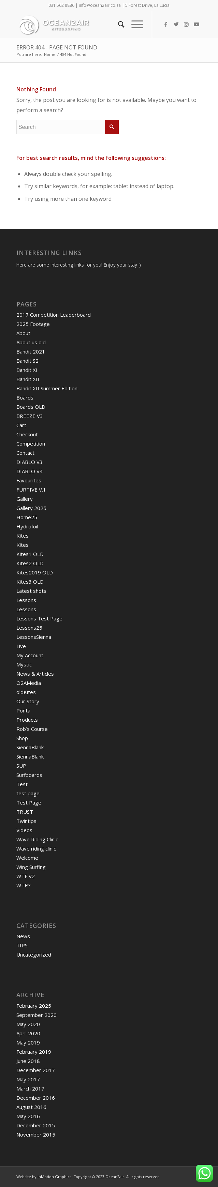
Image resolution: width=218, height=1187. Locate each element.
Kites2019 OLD (34, 572)
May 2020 (28, 1024)
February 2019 (33, 1051)
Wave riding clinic (36, 848)
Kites (22, 535)
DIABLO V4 (29, 471)
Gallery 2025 (31, 508)
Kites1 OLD (30, 554)
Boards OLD (30, 406)
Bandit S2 (27, 360)
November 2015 (35, 1134)
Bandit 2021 (30, 351)
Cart (21, 425)
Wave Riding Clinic (37, 839)
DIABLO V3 (29, 462)
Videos (24, 830)
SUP (21, 765)
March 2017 (30, 1088)
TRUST (24, 811)
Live (21, 646)
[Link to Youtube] (196, 24)
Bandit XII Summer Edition (46, 388)
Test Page (28, 802)
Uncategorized (33, 954)
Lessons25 (29, 627)
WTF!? (23, 885)
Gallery (24, 498)
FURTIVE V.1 (31, 489)
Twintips (26, 820)
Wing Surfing (31, 866)
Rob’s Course (32, 728)
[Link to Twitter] (176, 24)
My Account (29, 655)
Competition (30, 443)
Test (22, 784)
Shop (22, 738)
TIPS (22, 945)
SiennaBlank (30, 747)
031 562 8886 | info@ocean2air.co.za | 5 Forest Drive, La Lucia (109, 5)
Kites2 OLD (30, 563)
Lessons (26, 600)
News (23, 936)
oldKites (26, 692)
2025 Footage (33, 323)
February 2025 (33, 1005)
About (23, 333)
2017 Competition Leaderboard (53, 314)
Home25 (26, 517)
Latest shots (31, 590)
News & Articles (35, 673)
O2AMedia (28, 682)
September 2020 (36, 1014)
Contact (25, 452)
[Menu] (134, 24)
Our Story (27, 701)
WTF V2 (25, 876)
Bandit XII (27, 379)
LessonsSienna (33, 636)
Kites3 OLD (30, 581)
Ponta (23, 710)
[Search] (118, 24)
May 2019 (28, 1042)
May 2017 (28, 1079)
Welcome (27, 857)
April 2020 (28, 1033)
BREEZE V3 (29, 415)
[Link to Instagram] (186, 24)
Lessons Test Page (39, 618)
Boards (24, 397)
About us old (31, 342)
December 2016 (35, 1097)
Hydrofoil (27, 526)
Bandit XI (27, 369)
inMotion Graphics (54, 1176)
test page (28, 793)
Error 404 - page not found (56, 47)
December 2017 (35, 1070)
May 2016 (28, 1116)
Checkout (27, 434)
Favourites (28, 480)
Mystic (24, 664)
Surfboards (29, 774)
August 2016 (31, 1106)
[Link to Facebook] (166, 24)
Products (27, 719)
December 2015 (35, 1125)
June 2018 (28, 1060)
